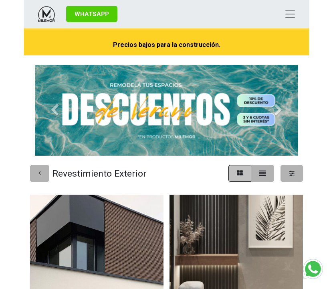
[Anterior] (55, 110)
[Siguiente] (278, 110)
